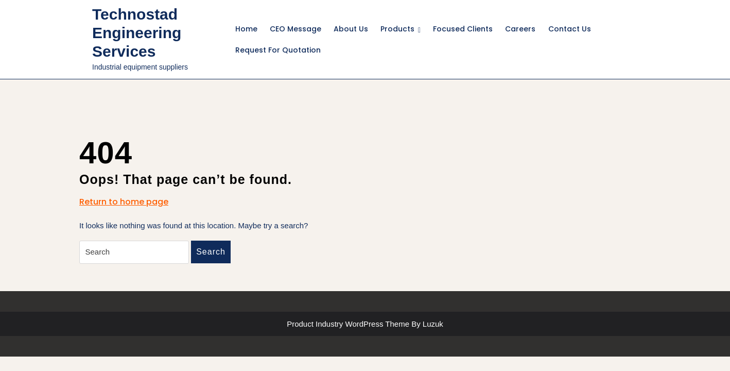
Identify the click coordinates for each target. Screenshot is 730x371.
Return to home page (123, 202)
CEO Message (295, 29)
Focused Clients (463, 29)
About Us (351, 29)
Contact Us (569, 29)
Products (397, 29)
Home (246, 29)
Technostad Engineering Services (136, 33)
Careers (520, 29)
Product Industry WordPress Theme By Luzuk (365, 323)
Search (210, 251)
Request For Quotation (278, 50)
